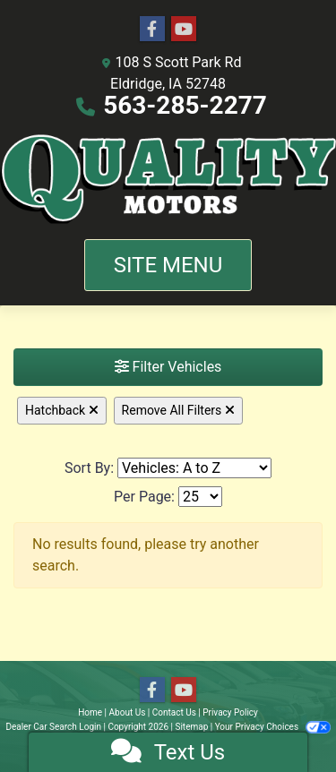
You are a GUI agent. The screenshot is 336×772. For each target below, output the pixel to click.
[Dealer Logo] (168, 178)
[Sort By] (194, 468)
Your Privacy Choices (273, 727)
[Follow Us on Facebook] (152, 29)
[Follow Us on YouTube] (183, 29)
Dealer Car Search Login (53, 727)
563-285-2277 (185, 105)
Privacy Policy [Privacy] (230, 712)
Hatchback (62, 410)
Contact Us (174, 712)
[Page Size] (200, 496)
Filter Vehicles (168, 366)
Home (90, 712)
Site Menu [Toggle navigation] (168, 265)
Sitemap (191, 727)
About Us (127, 712)
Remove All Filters (178, 410)
